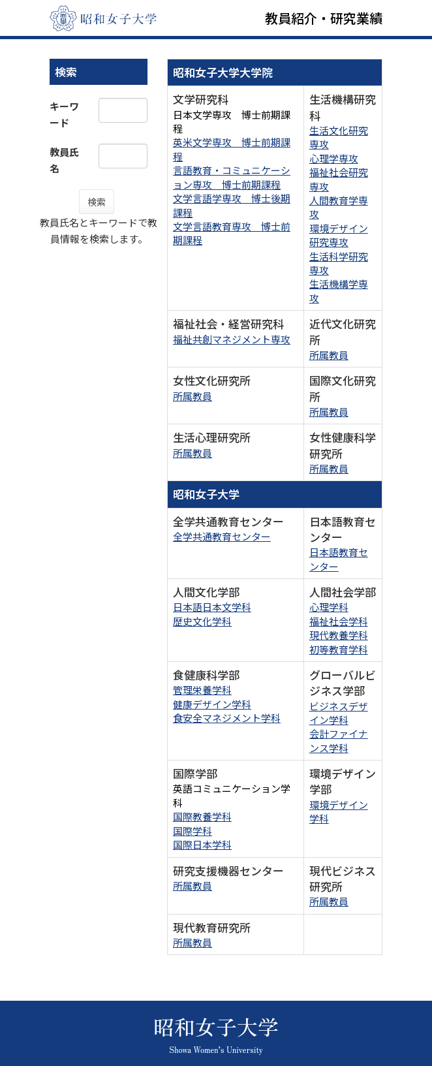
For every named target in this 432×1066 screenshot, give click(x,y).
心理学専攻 (333, 158)
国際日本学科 (202, 844)
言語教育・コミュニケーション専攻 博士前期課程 (231, 177)
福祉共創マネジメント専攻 (231, 339)
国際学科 (192, 831)
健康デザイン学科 (212, 704)
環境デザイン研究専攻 (338, 235)
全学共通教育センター (222, 536)
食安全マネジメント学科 (227, 718)
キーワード (64, 114)
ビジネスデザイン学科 (338, 713)
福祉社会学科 (338, 621)
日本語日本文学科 (212, 607)
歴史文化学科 (202, 621)
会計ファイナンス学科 (338, 740)
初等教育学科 (338, 649)
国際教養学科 (202, 816)
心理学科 (328, 607)
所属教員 (328, 355)
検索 (96, 201)
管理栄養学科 (202, 690)
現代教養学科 (338, 635)
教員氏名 (64, 160)
